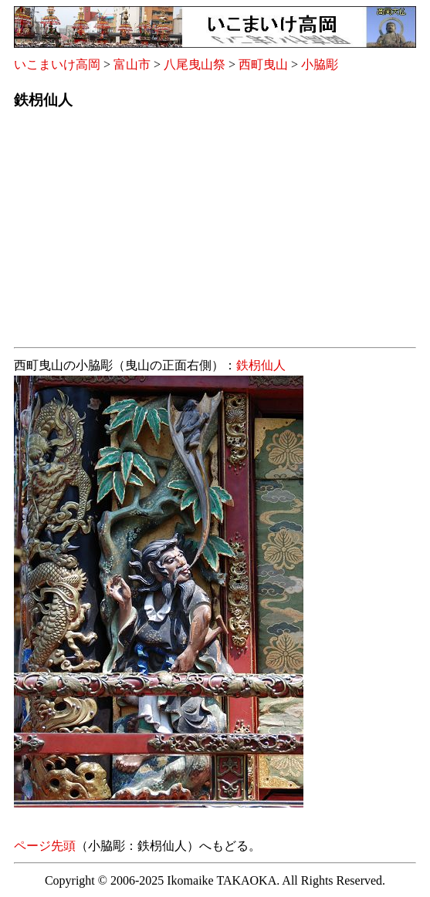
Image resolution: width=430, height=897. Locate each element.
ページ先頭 (45, 845)
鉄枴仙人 (261, 365)
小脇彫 (319, 64)
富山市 (132, 64)
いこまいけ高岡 (57, 64)
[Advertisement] (215, 233)
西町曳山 (263, 64)
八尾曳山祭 (194, 64)
